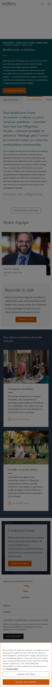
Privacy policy (12, 669)
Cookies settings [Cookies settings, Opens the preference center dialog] (26, 674)
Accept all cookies (26, 682)
